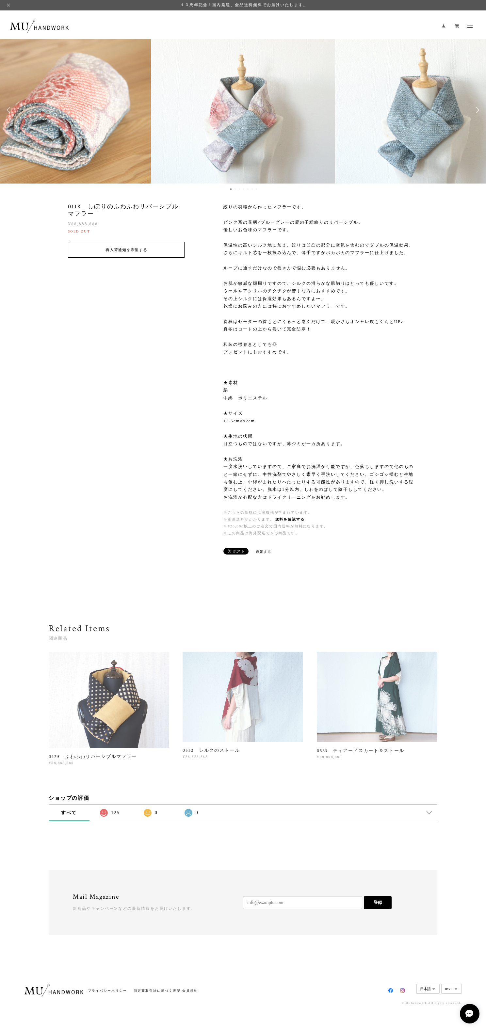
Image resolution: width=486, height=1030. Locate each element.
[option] (243, 110)
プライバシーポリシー (107, 990)
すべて (69, 812)
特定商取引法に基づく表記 (157, 990)
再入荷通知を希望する (126, 250)
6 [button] (252, 189)
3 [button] (239, 189)
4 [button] (243, 189)
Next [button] (476, 110)
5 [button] (248, 189)
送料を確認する (290, 519)
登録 (378, 902)
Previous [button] (10, 110)
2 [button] (235, 189)
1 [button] (231, 189)
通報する (263, 552)
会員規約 (190, 990)
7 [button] (256, 189)
